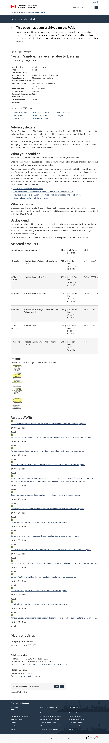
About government (75, 707)
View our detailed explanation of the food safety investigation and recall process (47, 195)
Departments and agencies (48, 707)
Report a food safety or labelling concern (30, 198)
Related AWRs (19, 118)
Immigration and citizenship (19, 716)
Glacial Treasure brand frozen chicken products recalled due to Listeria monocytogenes (48, 423)
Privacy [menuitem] (70, 739)
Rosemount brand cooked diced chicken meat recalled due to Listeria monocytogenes (48, 464)
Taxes (41, 713)
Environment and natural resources (51, 716)
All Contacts (14, 707)
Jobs (12, 713)
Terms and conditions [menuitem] (58, 739)
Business (13, 723)
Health (23, 12)
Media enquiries (42, 118)
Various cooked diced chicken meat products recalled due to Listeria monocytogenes (47, 451)
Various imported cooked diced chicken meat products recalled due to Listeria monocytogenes (51, 437)
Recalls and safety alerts (36, 12)
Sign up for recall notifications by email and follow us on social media (43, 191)
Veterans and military (76, 726)
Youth (71, 729)
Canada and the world (76, 713)
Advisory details (20, 112)
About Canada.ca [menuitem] (42, 739)
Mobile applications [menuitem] (28, 739)
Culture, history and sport (48, 723)
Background (18, 115)
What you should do (43, 112)
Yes (57, 686)
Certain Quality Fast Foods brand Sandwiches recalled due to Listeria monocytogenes (47, 508)
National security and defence (49, 719)
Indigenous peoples (75, 723)
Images (59, 115)
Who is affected (63, 112)
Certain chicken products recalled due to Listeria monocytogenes (39, 522)
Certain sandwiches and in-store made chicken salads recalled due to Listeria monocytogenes (51, 549)
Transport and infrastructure (49, 729)
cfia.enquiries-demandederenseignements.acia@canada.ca (41, 664)
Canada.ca (14, 12)
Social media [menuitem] (15, 739)
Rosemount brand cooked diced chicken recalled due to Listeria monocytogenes (45, 495)
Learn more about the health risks (28, 188)
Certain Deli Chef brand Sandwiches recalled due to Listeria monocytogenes (43, 577)
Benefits (13, 726)
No (62, 686)
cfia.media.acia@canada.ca (28, 676)
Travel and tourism (17, 719)
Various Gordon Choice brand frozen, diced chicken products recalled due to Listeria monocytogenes (54, 563)
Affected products (42, 115)
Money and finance (75, 716)
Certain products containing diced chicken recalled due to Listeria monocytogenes (46, 536)
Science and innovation (76, 719)
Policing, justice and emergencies (50, 726)
